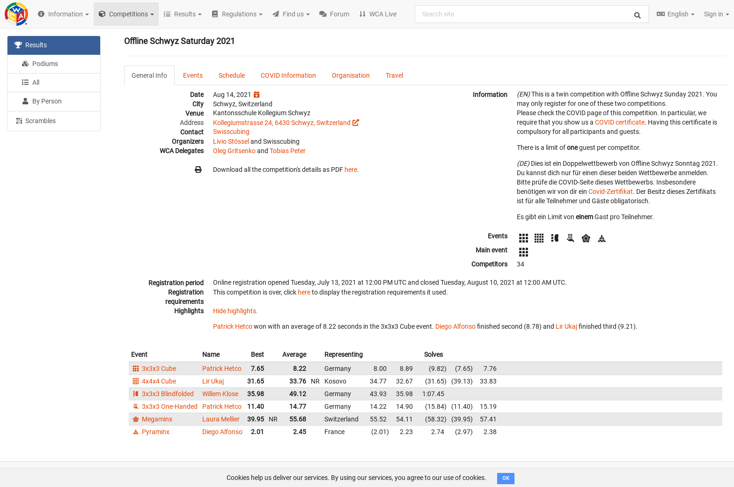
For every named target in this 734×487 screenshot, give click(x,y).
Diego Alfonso (455, 326)
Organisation (351, 75)
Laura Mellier (221, 419)
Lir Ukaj (566, 326)
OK (505, 478)
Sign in (716, 14)
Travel (394, 75)
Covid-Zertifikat (610, 191)
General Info (149, 75)
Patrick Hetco (232, 326)
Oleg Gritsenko (234, 151)
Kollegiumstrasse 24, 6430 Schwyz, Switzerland (282, 122)
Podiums (40, 63)
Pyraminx (150, 431)
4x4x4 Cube (153, 381)
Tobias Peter (288, 151)
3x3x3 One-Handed (164, 406)
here (351, 169)
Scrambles (35, 120)
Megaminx (151, 419)
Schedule (232, 75)
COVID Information (288, 75)
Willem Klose (220, 394)
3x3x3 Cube (153, 368)
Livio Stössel (231, 141)
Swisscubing (231, 131)
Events (193, 75)
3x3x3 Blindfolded (162, 394)
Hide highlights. (235, 311)
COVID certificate (620, 122)
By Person (42, 101)
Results (31, 45)
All (30, 82)
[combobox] (532, 14)
